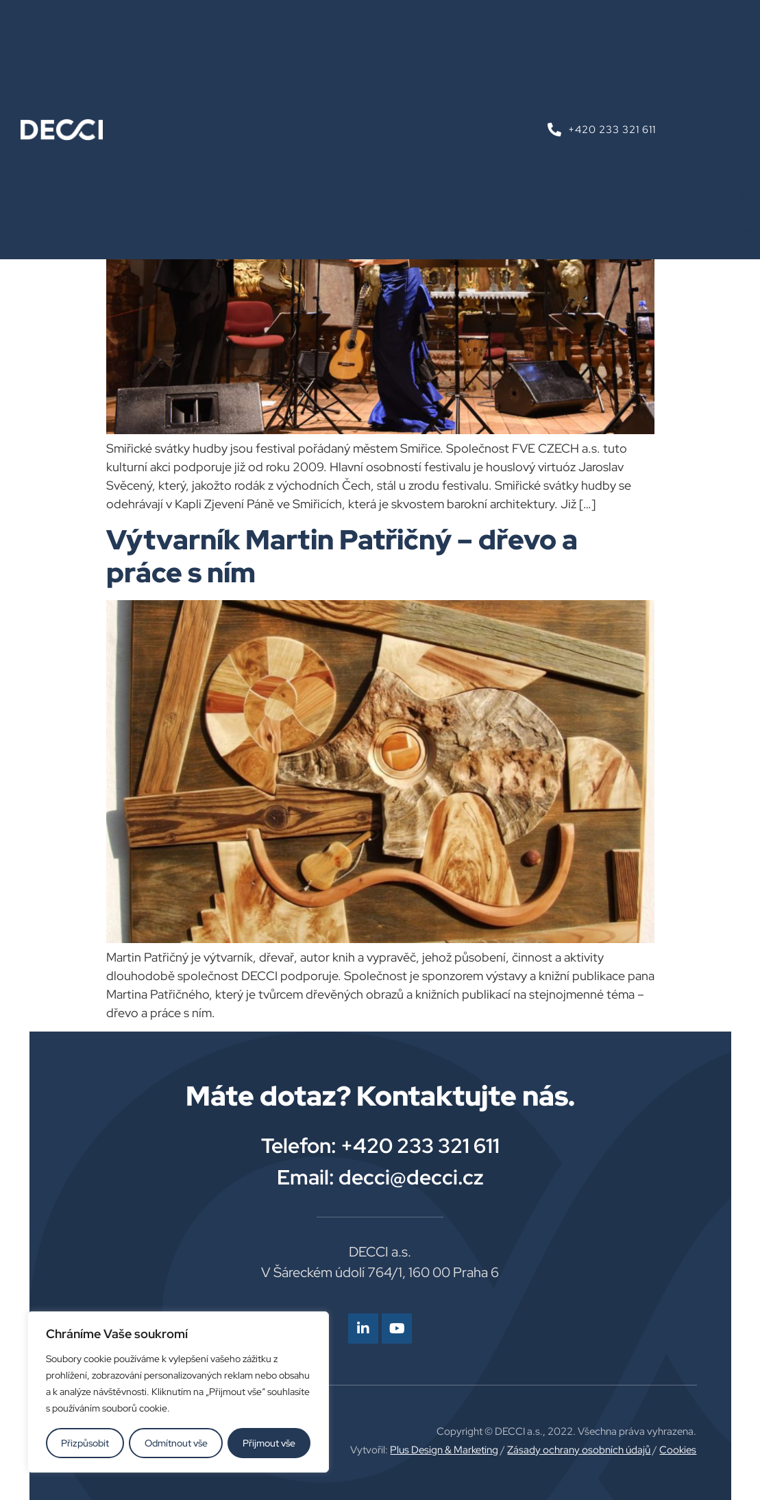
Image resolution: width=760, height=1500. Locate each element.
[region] (178, 1392)
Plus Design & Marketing (444, 1450)
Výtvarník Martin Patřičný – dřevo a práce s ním (342, 556)
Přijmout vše (269, 1443)
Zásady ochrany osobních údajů (578, 1450)
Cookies (677, 1450)
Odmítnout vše (176, 1443)
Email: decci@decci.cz (380, 1177)
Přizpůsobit (85, 1443)
